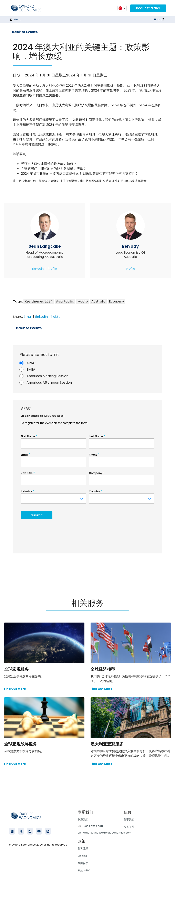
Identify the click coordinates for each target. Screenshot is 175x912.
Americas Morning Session (47, 376)
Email (28, 316)
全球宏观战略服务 (20, 744)
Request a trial (148, 8)
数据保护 (83, 863)
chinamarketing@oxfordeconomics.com (105, 832)
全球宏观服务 (16, 669)
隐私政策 (83, 848)
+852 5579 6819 (93, 826)
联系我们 (83, 819)
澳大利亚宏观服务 (107, 744)
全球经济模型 (103, 669)
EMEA (31, 369)
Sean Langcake (45, 246)
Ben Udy (130, 246)
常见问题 (129, 827)
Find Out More (17, 689)
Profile (52, 268)
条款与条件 (84, 870)
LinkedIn (41, 316)
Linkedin (38, 268)
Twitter (56, 316)
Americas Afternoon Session (49, 382)
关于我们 (129, 819)
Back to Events (25, 32)
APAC (31, 363)
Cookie (82, 856)
